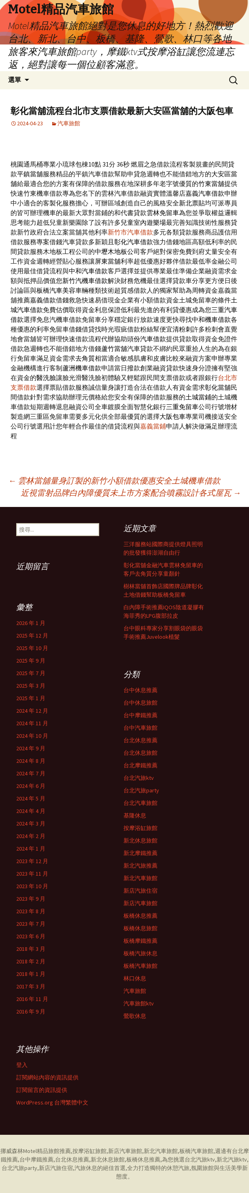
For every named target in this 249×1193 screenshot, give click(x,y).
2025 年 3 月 (30, 685)
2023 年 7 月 (30, 923)
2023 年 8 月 (30, 911)
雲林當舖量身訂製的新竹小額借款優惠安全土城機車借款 (114, 480)
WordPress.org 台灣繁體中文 (52, 1102)
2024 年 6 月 (30, 786)
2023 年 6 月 (30, 936)
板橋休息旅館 (140, 928)
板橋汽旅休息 (140, 953)
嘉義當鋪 (153, 426)
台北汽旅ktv (138, 777)
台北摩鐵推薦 (140, 765)
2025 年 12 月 (32, 635)
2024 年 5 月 (30, 798)
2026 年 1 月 (30, 623)
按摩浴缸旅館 (140, 828)
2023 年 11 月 (32, 873)
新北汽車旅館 (140, 878)
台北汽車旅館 (140, 803)
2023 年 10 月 (32, 886)
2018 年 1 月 (30, 974)
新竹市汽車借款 (130, 232)
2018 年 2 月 (30, 961)
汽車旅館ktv (138, 1003)
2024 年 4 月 (30, 811)
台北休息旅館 (140, 752)
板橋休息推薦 (140, 915)
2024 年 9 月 (30, 748)
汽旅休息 (85, 1168)
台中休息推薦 (140, 690)
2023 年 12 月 (32, 861)
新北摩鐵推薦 (140, 853)
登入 (22, 1064)
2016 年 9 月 (30, 1011)
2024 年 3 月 (30, 823)
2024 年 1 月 (30, 848)
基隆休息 (134, 815)
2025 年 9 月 (30, 660)
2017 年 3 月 (30, 986)
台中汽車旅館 (140, 727)
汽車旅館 (68, 123)
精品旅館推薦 (54, 1151)
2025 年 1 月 (30, 698)
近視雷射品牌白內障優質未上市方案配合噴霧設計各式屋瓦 (131, 493)
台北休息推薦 (140, 740)
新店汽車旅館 (140, 903)
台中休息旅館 (140, 702)
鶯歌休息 (134, 1016)
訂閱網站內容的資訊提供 (47, 1077)
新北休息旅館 (140, 840)
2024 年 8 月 (30, 760)
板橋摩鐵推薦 (140, 940)
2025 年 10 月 (32, 648)
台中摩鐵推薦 (140, 715)
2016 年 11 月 (32, 999)
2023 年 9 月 (30, 898)
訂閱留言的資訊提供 (41, 1090)
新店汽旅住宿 (140, 890)
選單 (14, 79)
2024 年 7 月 (30, 773)
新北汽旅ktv (232, 1159)
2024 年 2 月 (30, 836)
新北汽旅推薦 (140, 865)
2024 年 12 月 (32, 710)
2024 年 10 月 (32, 735)
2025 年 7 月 (30, 673)
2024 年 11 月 (32, 723)
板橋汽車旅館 (140, 965)
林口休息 (134, 978)
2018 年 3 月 (30, 948)
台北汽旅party (141, 790)
